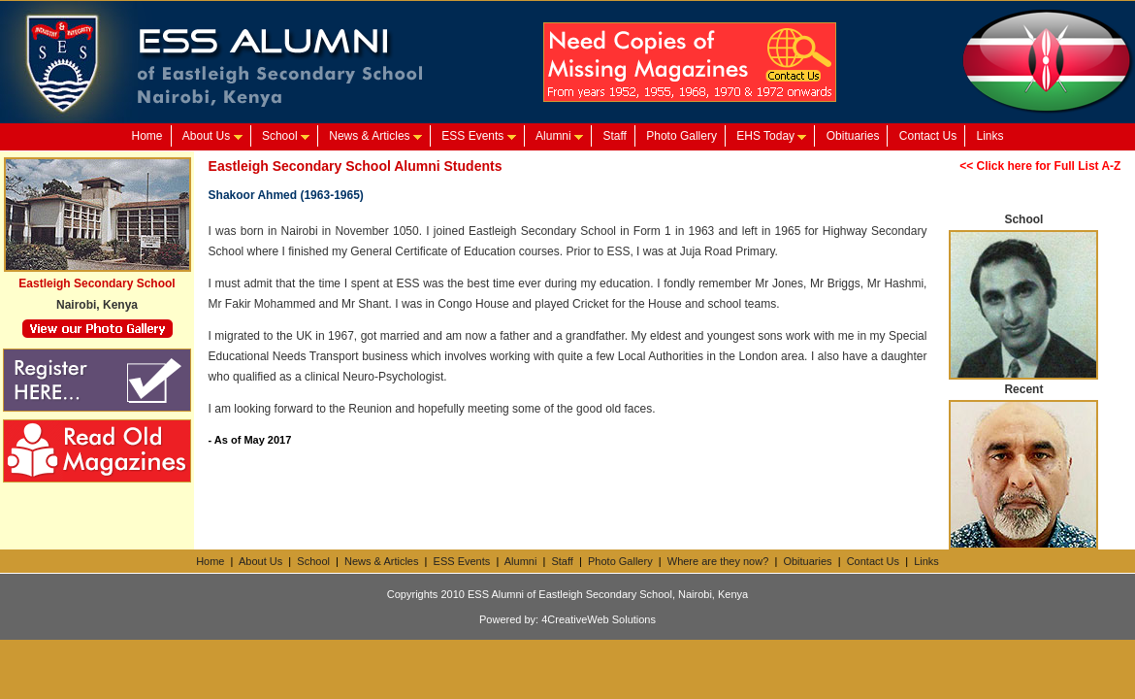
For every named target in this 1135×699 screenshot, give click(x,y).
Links (990, 136)
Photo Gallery (681, 136)
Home (146, 136)
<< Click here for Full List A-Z (1039, 166)
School (285, 136)
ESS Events (478, 136)
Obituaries (853, 136)
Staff (614, 136)
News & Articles (375, 136)
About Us (212, 136)
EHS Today (771, 136)
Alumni (559, 136)
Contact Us (928, 136)
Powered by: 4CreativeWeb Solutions (567, 619)
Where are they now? (718, 561)
